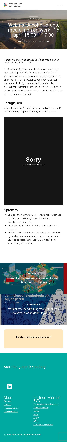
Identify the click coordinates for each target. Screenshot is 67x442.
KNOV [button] (36, 418)
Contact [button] (7, 405)
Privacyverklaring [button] (11, 408)
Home (7, 60)
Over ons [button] (8, 401)
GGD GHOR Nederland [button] (43, 425)
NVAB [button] (36, 414)
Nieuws (33, 18)
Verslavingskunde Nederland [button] (46, 404)
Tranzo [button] (36, 411)
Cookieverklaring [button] (11, 411)
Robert (22, 41)
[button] (61, 5)
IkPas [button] (36, 421)
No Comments (44, 41)
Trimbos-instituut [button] (41, 408)
